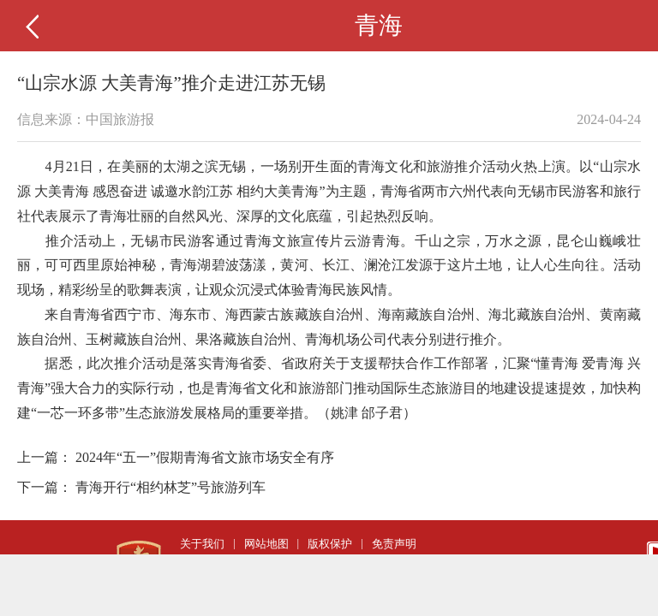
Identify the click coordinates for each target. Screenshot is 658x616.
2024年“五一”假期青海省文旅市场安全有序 (204, 457)
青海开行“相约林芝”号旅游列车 (170, 487)
